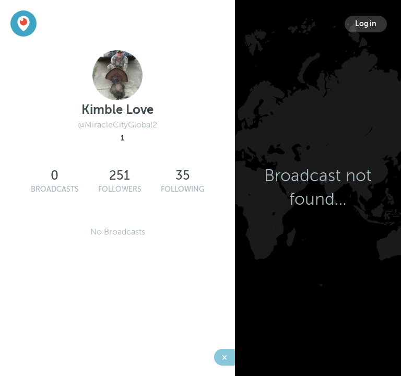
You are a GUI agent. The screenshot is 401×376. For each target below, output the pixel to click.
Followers (119, 189)
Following (183, 189)
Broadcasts (55, 189)
